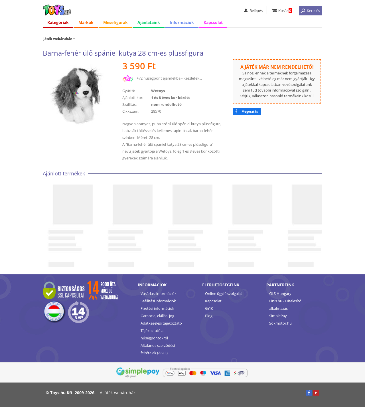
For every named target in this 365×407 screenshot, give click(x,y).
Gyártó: (128, 90)
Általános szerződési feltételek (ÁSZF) (158, 349)
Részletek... (192, 78)
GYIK (209, 308)
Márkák (86, 22)
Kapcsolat (213, 22)
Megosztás (250, 111)
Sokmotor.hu (280, 323)
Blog (208, 315)
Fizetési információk (157, 308)
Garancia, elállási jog (157, 315)
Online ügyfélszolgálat (223, 293)
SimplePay (278, 315)
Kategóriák (58, 22)
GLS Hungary (280, 293)
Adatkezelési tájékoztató (161, 323)
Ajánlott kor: (132, 97)
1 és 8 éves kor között (170, 97)
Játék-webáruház (57, 38)
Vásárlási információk (159, 293)
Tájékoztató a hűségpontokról (154, 334)
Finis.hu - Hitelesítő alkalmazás (285, 304)
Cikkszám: (130, 111)
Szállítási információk (158, 300)
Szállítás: (129, 104)
